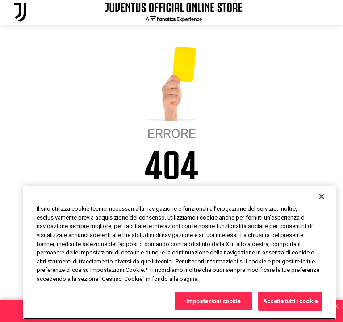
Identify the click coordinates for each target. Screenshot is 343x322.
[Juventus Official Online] (20, 12)
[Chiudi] (321, 217)
